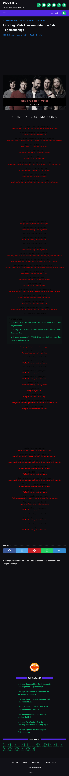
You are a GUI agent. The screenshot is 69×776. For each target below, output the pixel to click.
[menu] (5, 12)
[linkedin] (63, 4)
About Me (14, 763)
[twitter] (48, 4)
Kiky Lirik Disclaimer (34, 768)
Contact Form (37, 763)
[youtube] (53, 4)
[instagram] (58, 4)
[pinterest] (34, 550)
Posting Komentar (36, 34)
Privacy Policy (51, 763)
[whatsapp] (38, 4)
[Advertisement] (34, 53)
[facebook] (43, 4)
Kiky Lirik (10, 2)
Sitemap (25, 763)
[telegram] (59, 550)
